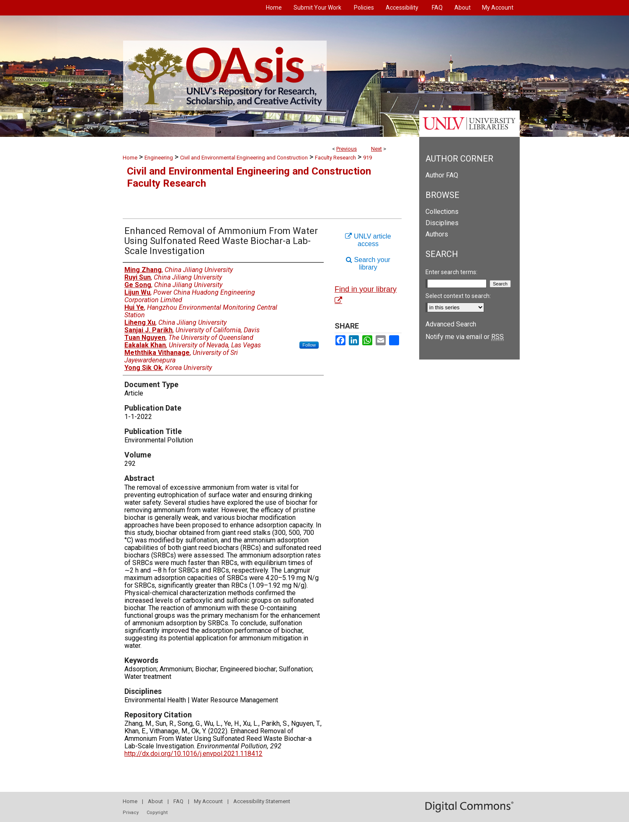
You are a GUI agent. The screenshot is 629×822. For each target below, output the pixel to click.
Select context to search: (458, 296)
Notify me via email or (464, 337)
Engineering (158, 157)
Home (130, 157)
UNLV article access (368, 240)
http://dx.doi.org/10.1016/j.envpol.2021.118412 (193, 754)
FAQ (178, 801)
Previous (346, 149)
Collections (442, 212)
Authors (436, 234)
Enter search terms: (451, 272)
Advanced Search (450, 324)
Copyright (157, 812)
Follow (309, 344)
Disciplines (442, 223)
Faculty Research (335, 157)
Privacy (131, 812)
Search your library (368, 263)
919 (367, 157)
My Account (208, 801)
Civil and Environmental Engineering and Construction (244, 157)
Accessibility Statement (261, 801)
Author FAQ (441, 175)
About (155, 801)
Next (376, 149)
